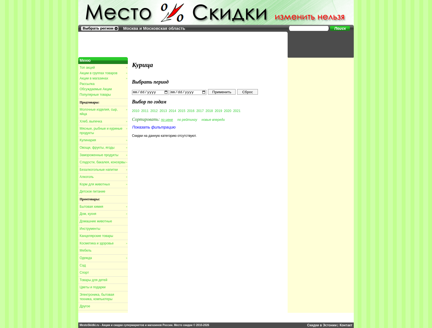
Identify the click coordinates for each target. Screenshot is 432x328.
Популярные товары (95, 95)
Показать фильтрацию (153, 127)
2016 (191, 111)
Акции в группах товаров (103, 73)
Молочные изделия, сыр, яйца (103, 112)
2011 (144, 111)
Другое (85, 306)
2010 (135, 111)
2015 (181, 111)
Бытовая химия (103, 207)
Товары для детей (93, 280)
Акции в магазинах (103, 78)
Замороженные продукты (103, 155)
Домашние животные (96, 221)
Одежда (103, 258)
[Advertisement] (317, 44)
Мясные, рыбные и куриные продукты (103, 131)
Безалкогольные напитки (103, 170)
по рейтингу (187, 119)
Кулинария (103, 140)
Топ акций (103, 68)
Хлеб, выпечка (103, 121)
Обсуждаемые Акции (96, 89)
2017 (200, 111)
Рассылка (87, 84)
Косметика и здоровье (103, 243)
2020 (227, 111)
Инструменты (90, 229)
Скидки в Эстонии (322, 325)
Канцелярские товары (96, 236)
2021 (237, 111)
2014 (172, 111)
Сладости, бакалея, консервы (103, 162)
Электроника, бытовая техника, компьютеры (97, 297)
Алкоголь (103, 177)
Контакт (346, 325)
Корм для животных (103, 184)
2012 (154, 111)
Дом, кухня (103, 214)
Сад (83, 265)
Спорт (84, 272)
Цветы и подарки (93, 287)
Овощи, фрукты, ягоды (103, 148)
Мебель (85, 250)
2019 (218, 111)
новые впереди (213, 119)
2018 (209, 111)
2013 (163, 111)
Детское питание (92, 191)
